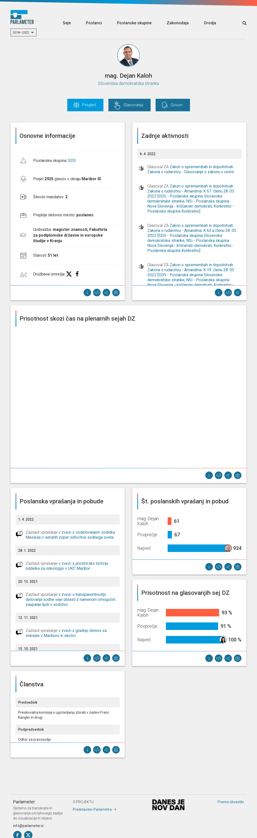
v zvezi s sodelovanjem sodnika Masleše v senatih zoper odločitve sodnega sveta (70, 535)
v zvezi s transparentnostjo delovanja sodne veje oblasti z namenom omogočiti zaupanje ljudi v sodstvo (70, 599)
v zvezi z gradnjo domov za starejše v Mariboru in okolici (66, 633)
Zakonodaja (178, 23)
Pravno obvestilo (231, 802)
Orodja (210, 23)
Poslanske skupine (134, 23)
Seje (67, 23)
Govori (176, 105)
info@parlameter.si (28, 826)
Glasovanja (133, 105)
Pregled (89, 105)
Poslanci (94, 23)
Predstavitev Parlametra (92, 809)
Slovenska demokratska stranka (128, 83)
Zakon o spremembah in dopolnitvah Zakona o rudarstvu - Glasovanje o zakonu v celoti (190, 169)
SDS (72, 160)
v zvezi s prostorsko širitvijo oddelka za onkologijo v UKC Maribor (67, 566)
